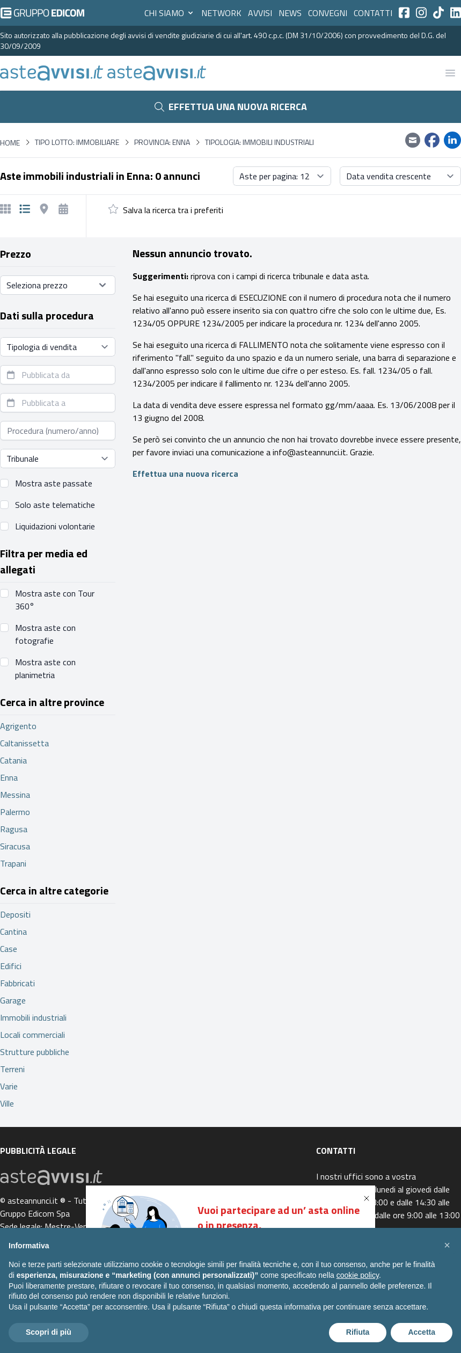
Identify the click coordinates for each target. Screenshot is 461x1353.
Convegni (327, 12)
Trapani (13, 863)
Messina (15, 794)
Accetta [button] (421, 1332)
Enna (9, 777)
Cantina (13, 931)
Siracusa (15, 846)
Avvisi (260, 12)
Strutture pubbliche (34, 1051)
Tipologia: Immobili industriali (259, 142)
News (290, 12)
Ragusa (13, 829)
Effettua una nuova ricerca (231, 106)
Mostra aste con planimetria (45, 668)
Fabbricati (17, 983)
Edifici (10, 965)
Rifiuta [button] (358, 1332)
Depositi (15, 914)
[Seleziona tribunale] (57, 458)
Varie (9, 1086)
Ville (7, 1103)
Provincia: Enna (162, 142)
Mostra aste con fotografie (45, 634)
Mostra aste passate (53, 483)
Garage (13, 1000)
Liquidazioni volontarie (55, 526)
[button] (368, 1198)
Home (10, 142)
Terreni (12, 1069)
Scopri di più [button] (48, 1332)
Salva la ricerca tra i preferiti (173, 209)
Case (8, 948)
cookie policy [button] (357, 1275)
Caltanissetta (24, 743)
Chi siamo (169, 12)
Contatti (373, 12)
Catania (13, 760)
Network (221, 12)
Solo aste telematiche (55, 504)
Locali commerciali (32, 1034)
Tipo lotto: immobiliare (77, 142)
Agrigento (18, 725)
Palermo (15, 811)
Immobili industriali (33, 1017)
